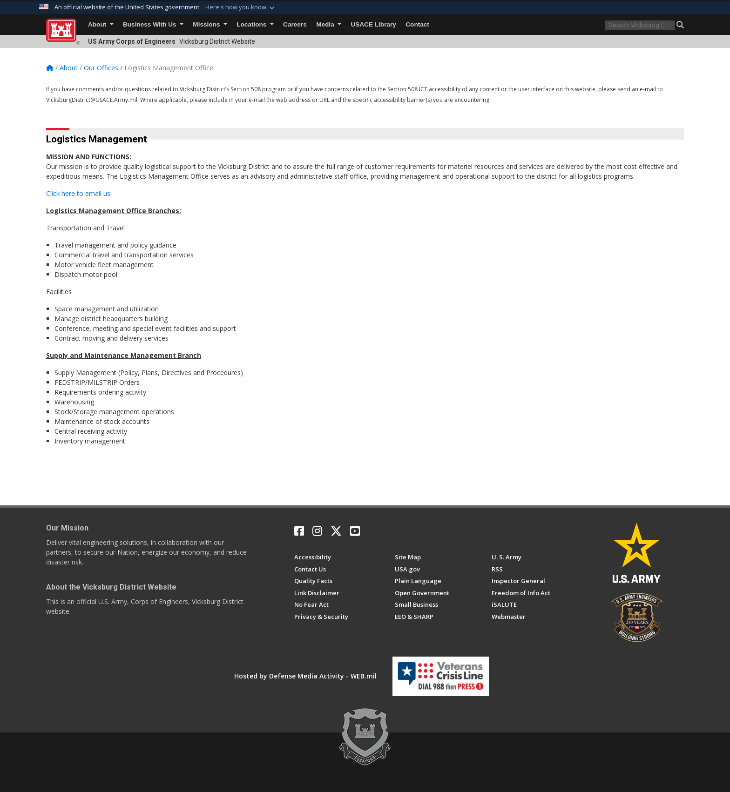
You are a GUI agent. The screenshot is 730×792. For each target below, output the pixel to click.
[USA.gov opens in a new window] (407, 569)
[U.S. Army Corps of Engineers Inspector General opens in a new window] (518, 581)
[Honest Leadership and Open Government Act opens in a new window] (422, 593)
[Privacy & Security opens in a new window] (321, 616)
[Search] (640, 25)
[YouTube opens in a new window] (355, 531)
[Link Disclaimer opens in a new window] (316, 593)
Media (328, 24)
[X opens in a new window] (336, 531)
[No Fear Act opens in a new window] (311, 604)
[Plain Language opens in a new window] (418, 581)
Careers (295, 24)
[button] (240, 7)
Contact (417, 24)
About (101, 24)
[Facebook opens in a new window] (299, 531)
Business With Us (153, 24)
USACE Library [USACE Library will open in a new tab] (373, 24)
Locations (255, 24)
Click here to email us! (79, 193)
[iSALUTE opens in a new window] (504, 604)
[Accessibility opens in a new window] (312, 557)
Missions (210, 24)
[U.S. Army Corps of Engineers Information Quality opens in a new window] (313, 581)
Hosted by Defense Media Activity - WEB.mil (305, 675)
